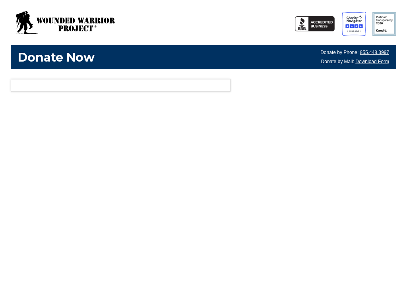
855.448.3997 (374, 52)
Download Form (372, 61)
